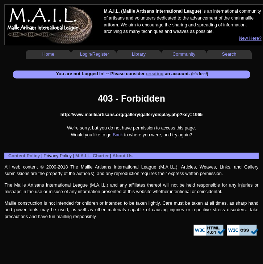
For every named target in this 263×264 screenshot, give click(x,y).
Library (139, 54)
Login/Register (94, 54)
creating (155, 73)
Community (183, 54)
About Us (122, 155)
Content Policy (24, 155)
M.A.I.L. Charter (92, 155)
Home (48, 54)
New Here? (250, 38)
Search (229, 54)
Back (118, 134)
